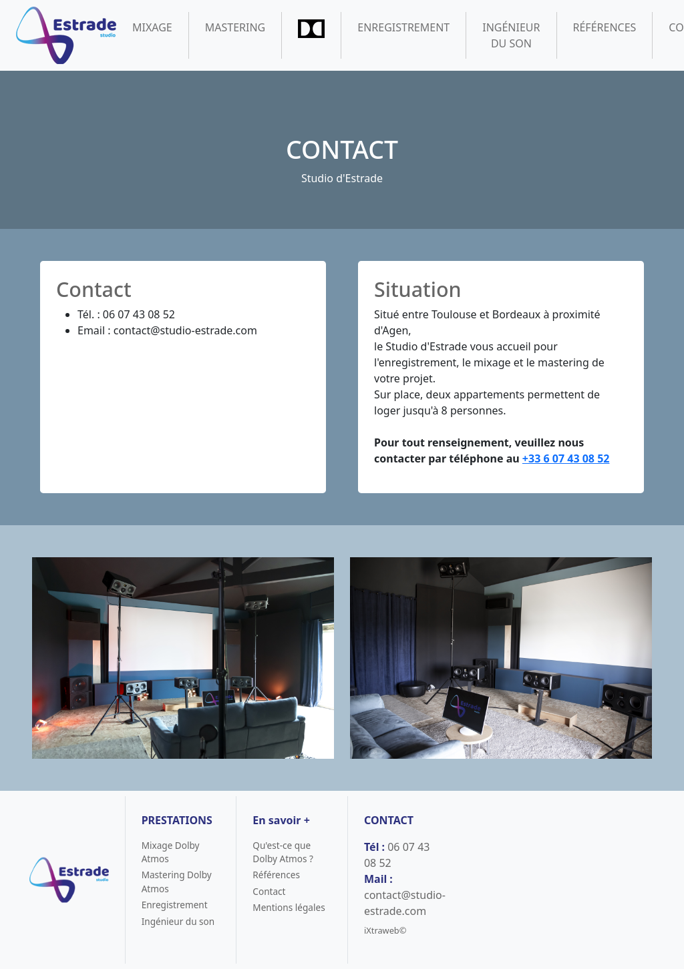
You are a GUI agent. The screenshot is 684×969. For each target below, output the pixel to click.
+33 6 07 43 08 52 (566, 458)
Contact (268, 891)
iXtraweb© (385, 930)
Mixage (152, 27)
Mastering (235, 27)
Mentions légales (288, 907)
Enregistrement (403, 27)
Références (605, 27)
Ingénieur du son (511, 35)
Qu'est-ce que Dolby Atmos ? (282, 852)
